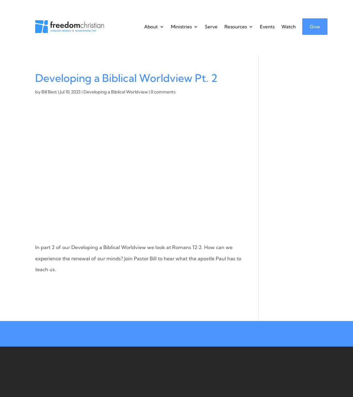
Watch (288, 27)
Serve (211, 27)
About (151, 27)
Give (315, 27)
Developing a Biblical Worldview (115, 92)
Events (267, 27)
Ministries (181, 27)
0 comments (163, 92)
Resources (235, 27)
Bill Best (49, 92)
